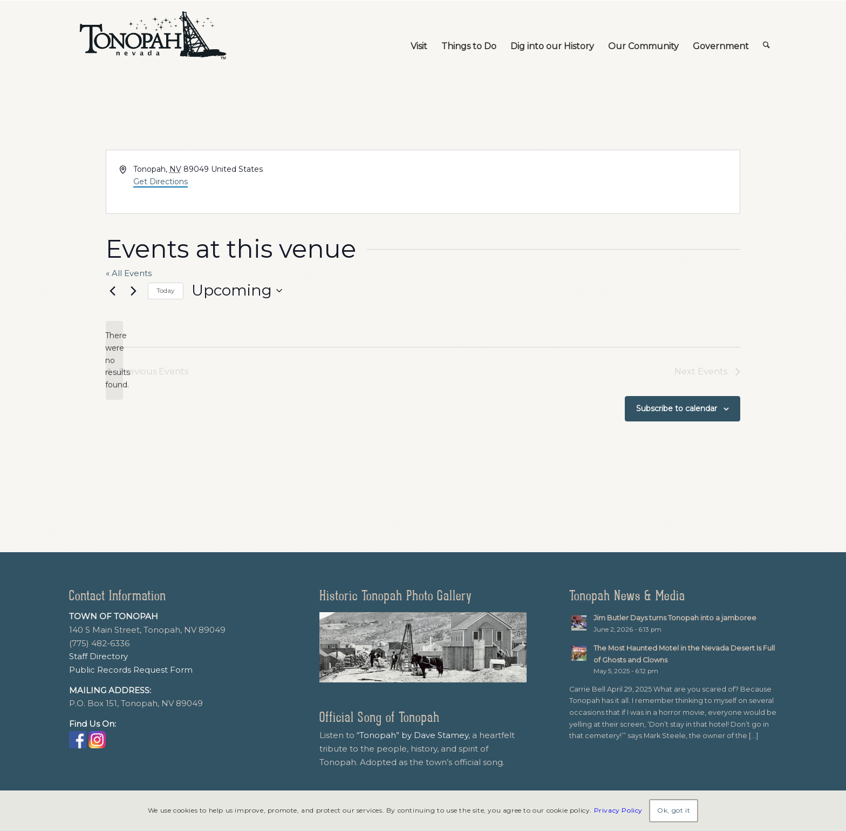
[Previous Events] (112, 290)
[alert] (114, 360)
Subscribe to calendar (676, 408)
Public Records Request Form (131, 670)
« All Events (129, 273)
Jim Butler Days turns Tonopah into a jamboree (674, 618)
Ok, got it (673, 810)
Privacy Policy (618, 810)
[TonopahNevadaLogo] (152, 36)
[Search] (766, 36)
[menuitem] (419, 36)
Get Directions (160, 181)
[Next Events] (133, 290)
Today (165, 290)
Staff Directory (98, 656)
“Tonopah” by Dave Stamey (412, 735)
